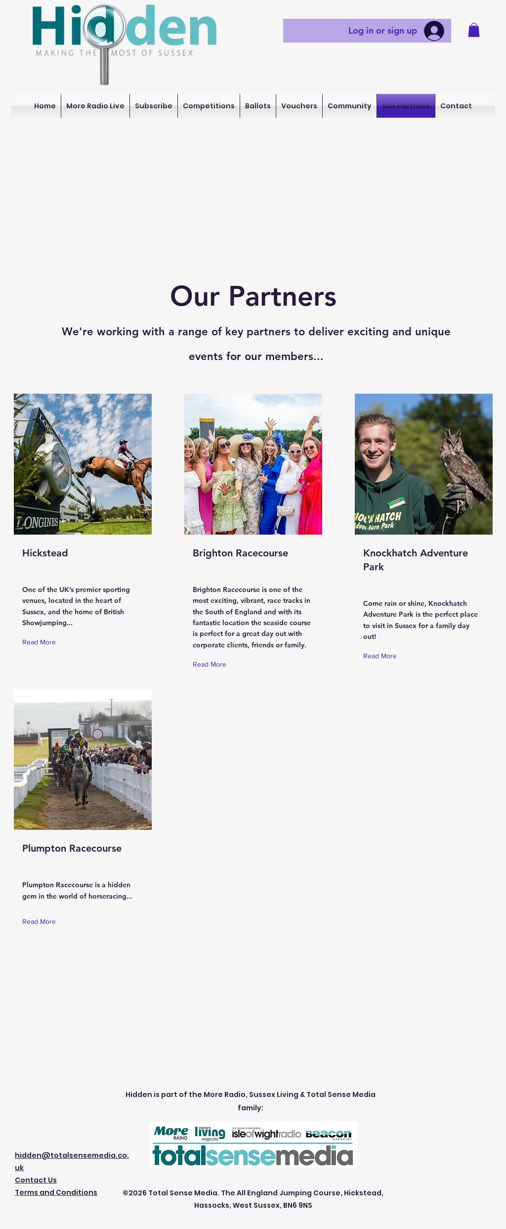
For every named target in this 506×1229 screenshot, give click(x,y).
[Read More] (41, 642)
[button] (474, 30)
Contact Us (36, 1180)
